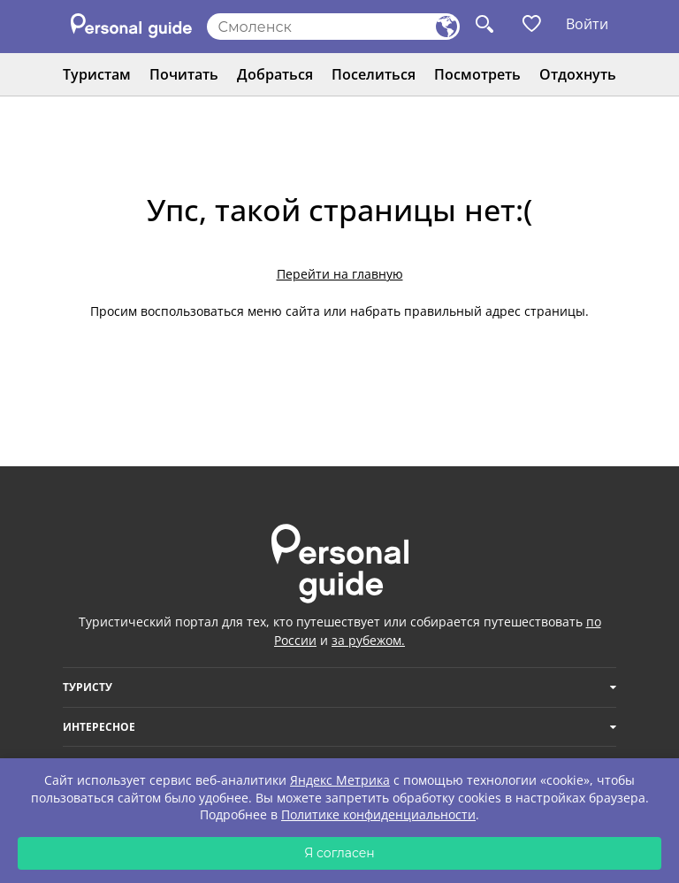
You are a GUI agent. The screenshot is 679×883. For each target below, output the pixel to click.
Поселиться (374, 74)
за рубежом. (368, 640)
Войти (587, 24)
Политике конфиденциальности (378, 814)
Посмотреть (477, 74)
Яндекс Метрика (340, 780)
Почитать (183, 74)
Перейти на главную (340, 273)
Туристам (97, 74)
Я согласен (339, 853)
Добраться (275, 74)
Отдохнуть (577, 74)
